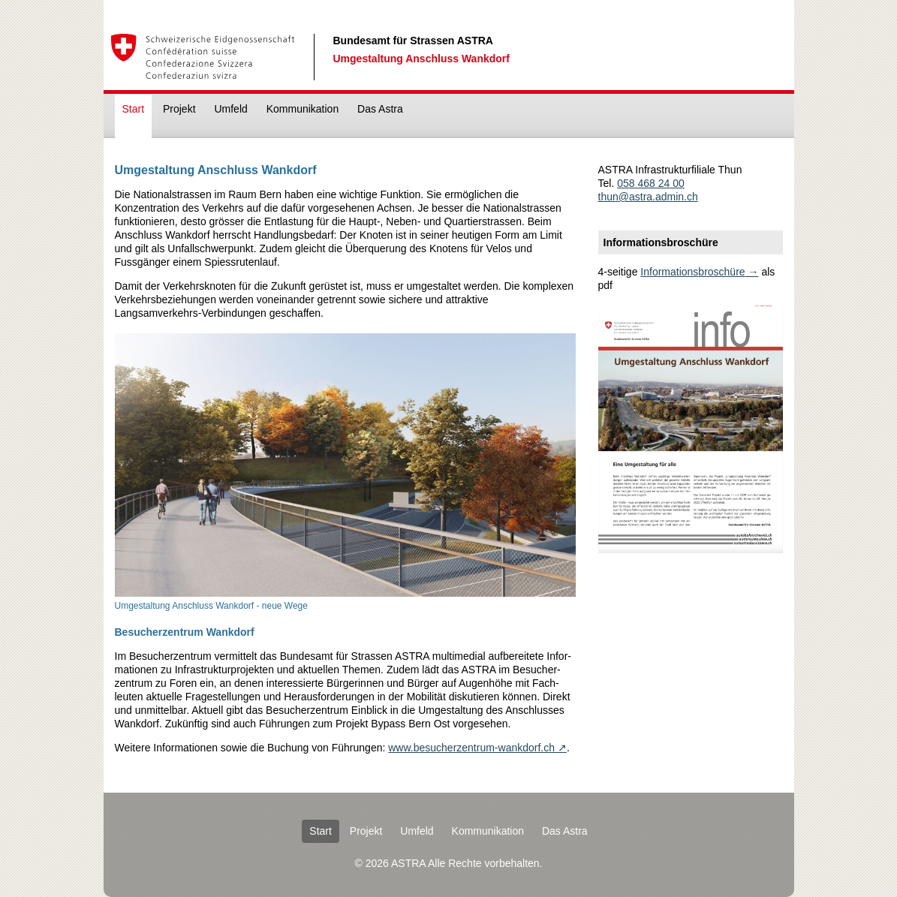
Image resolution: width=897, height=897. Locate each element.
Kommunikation (302, 109)
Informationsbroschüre (692, 272)
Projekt (179, 109)
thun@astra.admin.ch (648, 197)
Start (133, 109)
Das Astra (380, 109)
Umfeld (230, 109)
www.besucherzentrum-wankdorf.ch (471, 748)
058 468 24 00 (651, 183)
